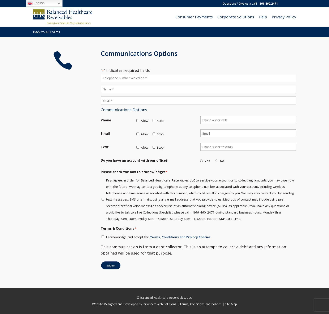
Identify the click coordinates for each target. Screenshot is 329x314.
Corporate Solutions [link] (235, 16)
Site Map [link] (231, 304)
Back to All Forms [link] (46, 32)
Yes (207, 161)
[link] (63, 16)
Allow (144, 120)
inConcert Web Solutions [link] (159, 304)
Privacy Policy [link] (284, 16)
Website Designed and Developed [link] (115, 304)
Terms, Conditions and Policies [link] (201, 304)
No (222, 161)
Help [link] (263, 16)
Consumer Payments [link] (194, 16)
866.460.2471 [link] (268, 3)
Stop (160, 120)
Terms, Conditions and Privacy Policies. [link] (180, 237)
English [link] (35, 3)
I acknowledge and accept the (158, 237)
